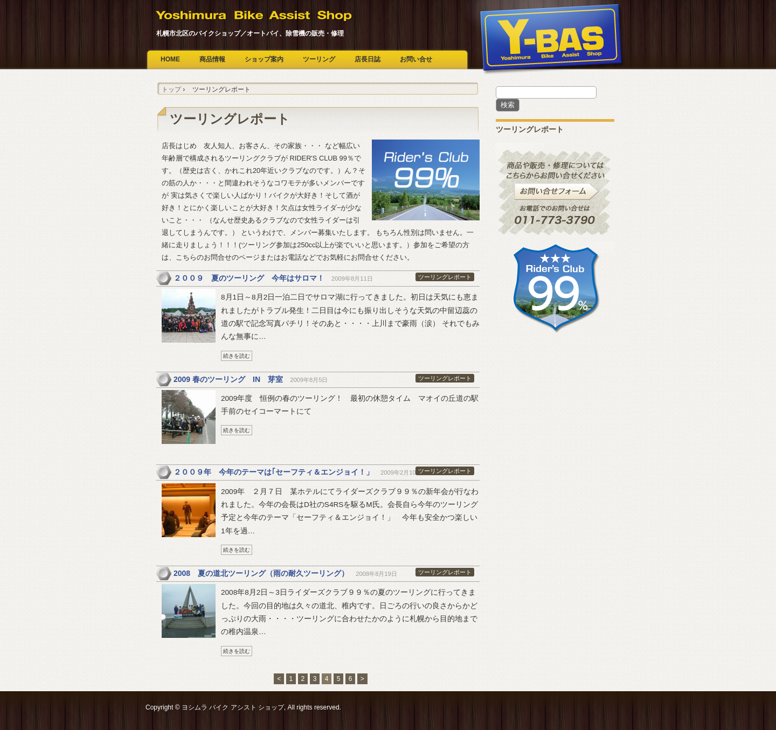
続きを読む (236, 356)
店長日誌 (367, 59)
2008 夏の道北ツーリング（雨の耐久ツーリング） (261, 573)
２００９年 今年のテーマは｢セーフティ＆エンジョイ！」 (273, 472)
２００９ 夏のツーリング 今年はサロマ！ (249, 278)
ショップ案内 (264, 59)
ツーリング (319, 59)
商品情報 (212, 59)
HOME (170, 59)
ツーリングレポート (445, 277)
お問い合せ (416, 59)
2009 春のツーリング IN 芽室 (228, 379)
